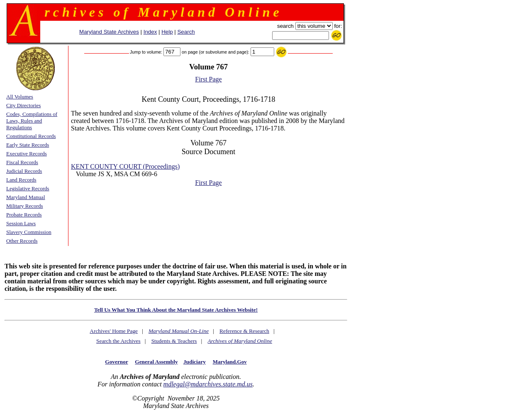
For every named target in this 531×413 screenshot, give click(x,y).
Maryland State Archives (109, 32)
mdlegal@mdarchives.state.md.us (208, 384)
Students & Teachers (174, 341)
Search (186, 32)
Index (150, 32)
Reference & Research (244, 331)
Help (167, 32)
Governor (116, 362)
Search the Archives (118, 341)
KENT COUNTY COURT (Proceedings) (125, 166)
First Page (208, 79)
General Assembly (156, 362)
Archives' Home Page (114, 331)
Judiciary (194, 362)
